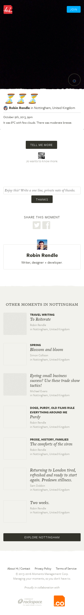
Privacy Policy (43, 568)
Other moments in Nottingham (42, 304)
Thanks (42, 199)
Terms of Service (66, 568)
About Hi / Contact (18, 568)
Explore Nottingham (42, 537)
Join (73, 9)
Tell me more (41, 145)
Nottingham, (54, 107)
